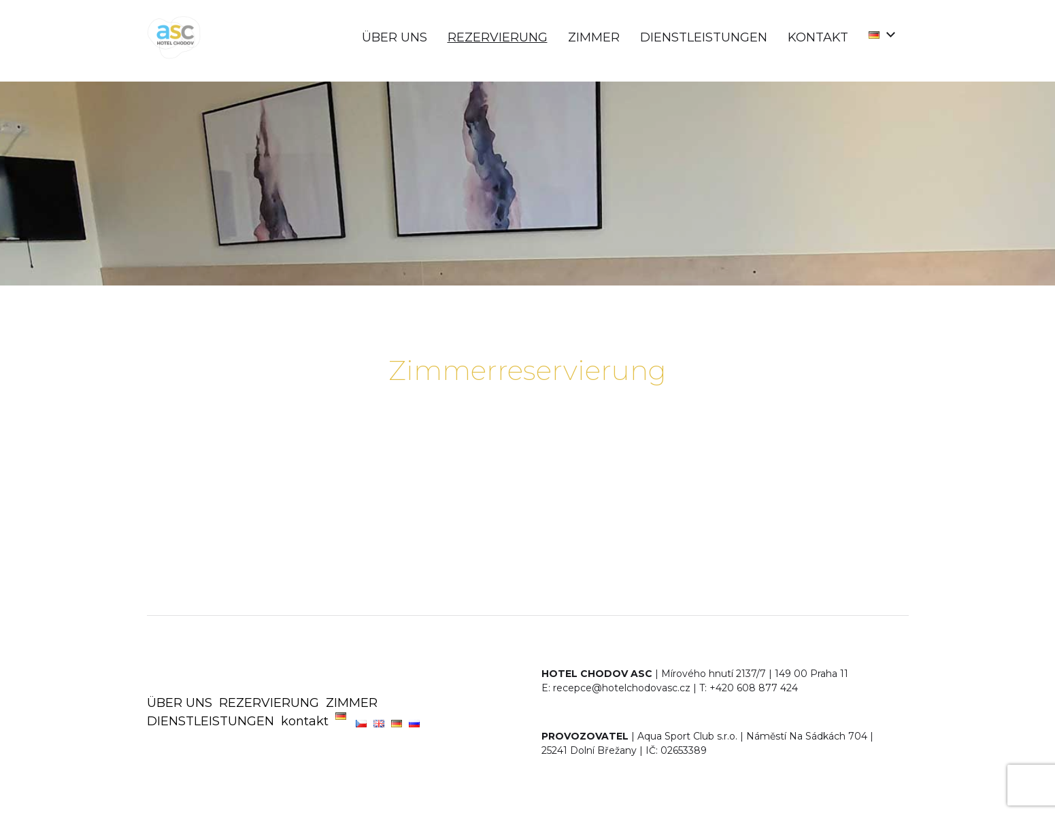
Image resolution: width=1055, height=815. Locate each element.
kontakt (818, 37)
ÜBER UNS (394, 37)
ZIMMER (594, 37)
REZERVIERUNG (498, 37)
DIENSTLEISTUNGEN (703, 37)
